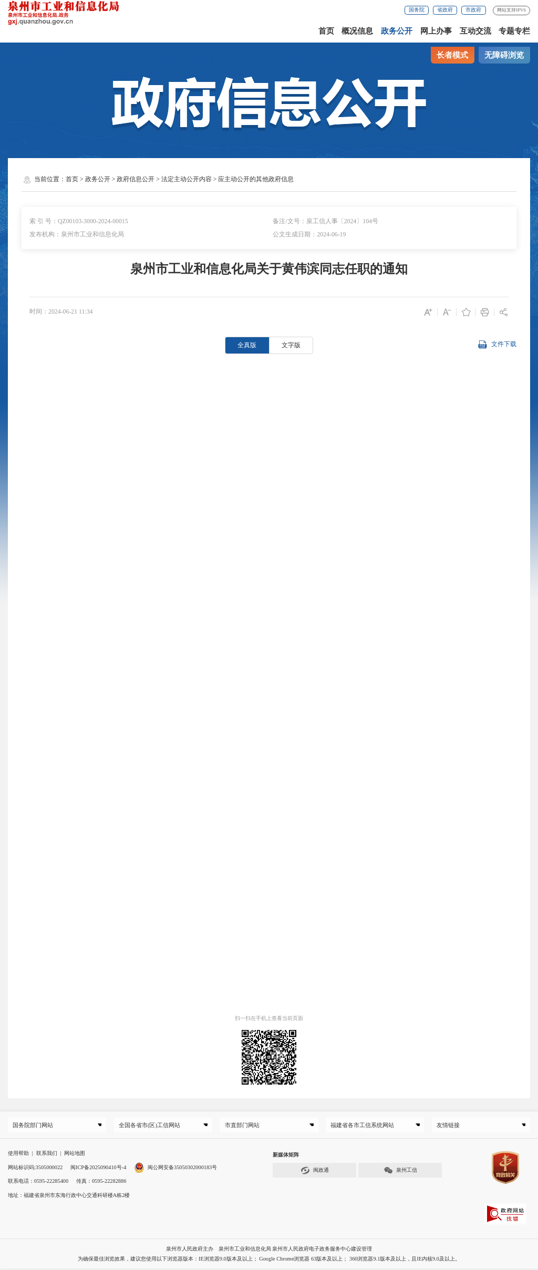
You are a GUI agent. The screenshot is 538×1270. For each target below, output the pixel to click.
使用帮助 (18, 1155)
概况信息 (357, 31)
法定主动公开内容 (186, 179)
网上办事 (436, 31)
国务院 (417, 10)
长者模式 (452, 55)
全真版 (246, 345)
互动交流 (475, 31)
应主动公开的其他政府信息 (256, 179)
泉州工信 (400, 1172)
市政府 (473, 10)
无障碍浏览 (504, 55)
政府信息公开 (135, 179)
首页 (326, 31)
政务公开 (396, 31)
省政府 (445, 10)
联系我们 (46, 1155)
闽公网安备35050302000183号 (175, 1169)
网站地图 (74, 1155)
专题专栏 (514, 31)
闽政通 (315, 1172)
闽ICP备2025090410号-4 (98, 1169)
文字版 (291, 345)
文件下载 (497, 344)
